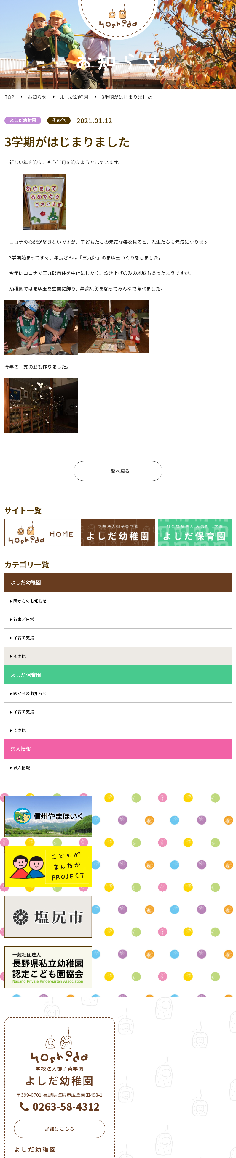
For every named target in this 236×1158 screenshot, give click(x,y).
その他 (59, 120)
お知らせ (37, 96)
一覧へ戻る (118, 471)
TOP (9, 96)
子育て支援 (23, 646)
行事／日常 (23, 628)
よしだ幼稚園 (74, 96)
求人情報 (21, 776)
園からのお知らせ (30, 610)
